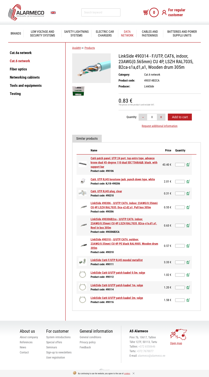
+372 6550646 (146, 346)
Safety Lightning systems (76, 33)
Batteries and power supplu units (182, 33)
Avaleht (76, 48)
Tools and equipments (26, 85)
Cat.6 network (20, 61)
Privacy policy (88, 342)
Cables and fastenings (150, 33)
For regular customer (176, 12)
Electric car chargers (105, 33)
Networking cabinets (25, 77)
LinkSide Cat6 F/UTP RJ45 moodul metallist (117, 260)
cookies (127, 373)
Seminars (51, 347)
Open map (176, 343)
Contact (24, 352)
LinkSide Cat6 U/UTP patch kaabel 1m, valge (117, 285)
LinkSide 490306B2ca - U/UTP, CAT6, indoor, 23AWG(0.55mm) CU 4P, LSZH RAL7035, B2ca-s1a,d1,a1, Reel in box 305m (124, 223)
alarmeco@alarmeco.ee (151, 355)
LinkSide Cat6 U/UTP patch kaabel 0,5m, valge (118, 272)
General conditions (90, 337)
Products (90, 48)
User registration (55, 357)
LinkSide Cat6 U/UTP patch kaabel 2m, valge (117, 298)
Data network (127, 33)
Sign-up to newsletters (59, 352)
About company (29, 337)
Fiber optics (18, 69)
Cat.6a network (21, 53)
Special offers (54, 342)
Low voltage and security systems (42, 33)
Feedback (85, 347)
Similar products (87, 138)
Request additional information (159, 126)
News (23, 347)
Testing (15, 94)
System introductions (58, 337)
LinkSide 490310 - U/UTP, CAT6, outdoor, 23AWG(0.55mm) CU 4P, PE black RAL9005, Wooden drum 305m (124, 244)
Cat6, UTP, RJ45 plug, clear (106, 191)
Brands (16, 33)
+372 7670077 (145, 351)
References (26, 342)
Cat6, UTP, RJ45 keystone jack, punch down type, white (123, 179)
